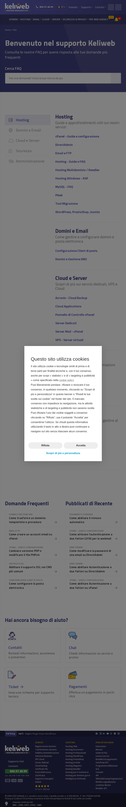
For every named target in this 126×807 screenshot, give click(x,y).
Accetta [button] (81, 445)
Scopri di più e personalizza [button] (63, 453)
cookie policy (66, 380)
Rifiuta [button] (45, 445)
